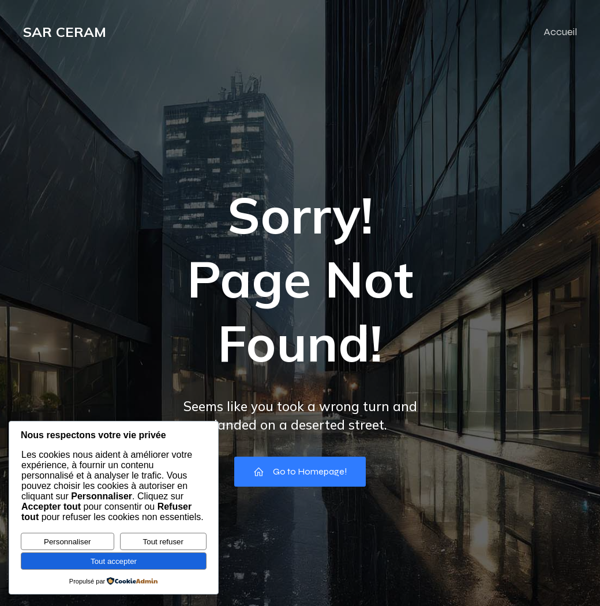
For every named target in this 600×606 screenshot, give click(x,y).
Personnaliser (67, 541)
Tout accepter (114, 561)
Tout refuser (163, 541)
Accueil (560, 31)
